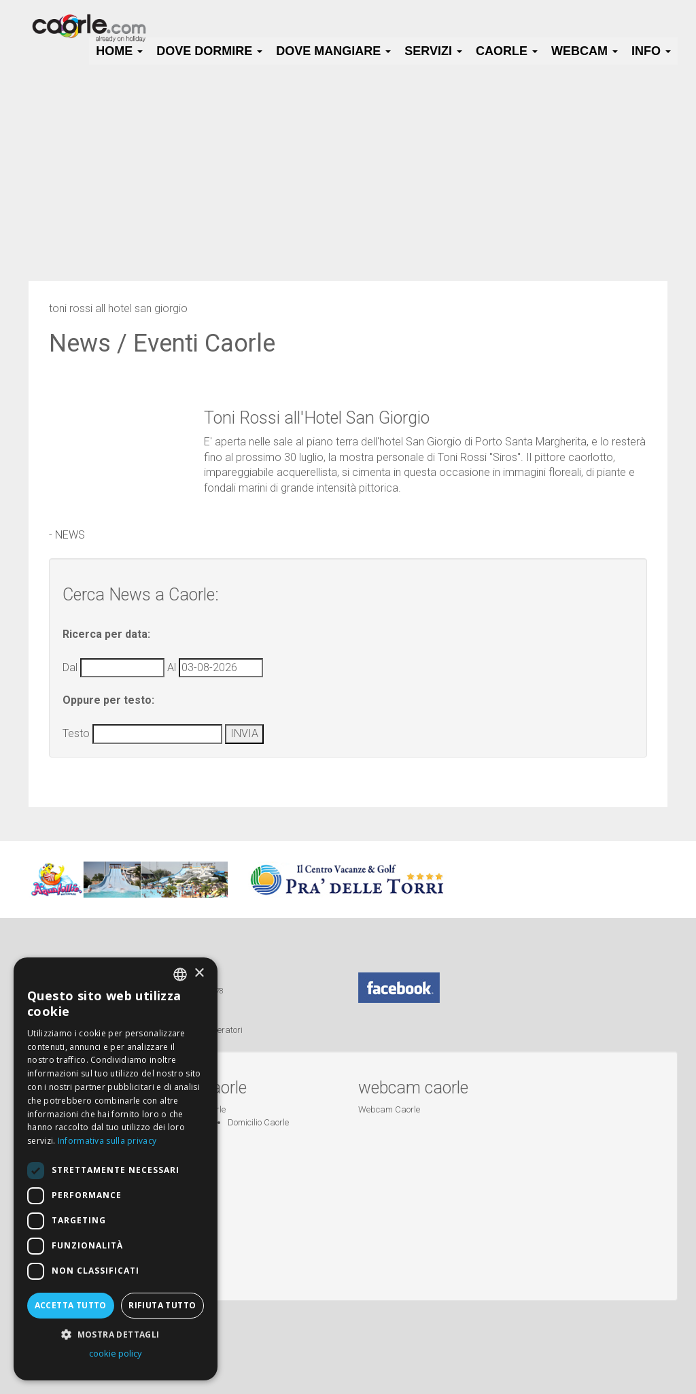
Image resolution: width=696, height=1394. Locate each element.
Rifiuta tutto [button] (162, 1305)
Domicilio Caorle (258, 1122)
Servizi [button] (433, 51)
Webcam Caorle (389, 1109)
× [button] (199, 973)
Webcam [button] (584, 51)
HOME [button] (119, 51)
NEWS (70, 534)
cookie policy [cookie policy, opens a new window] (115, 1353)
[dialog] (116, 1168)
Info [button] (651, 51)
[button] (115, 1333)
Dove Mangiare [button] (333, 51)
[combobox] (180, 974)
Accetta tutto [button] (71, 1305)
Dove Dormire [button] (209, 51)
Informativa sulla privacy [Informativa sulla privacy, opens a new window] (107, 1140)
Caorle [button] (507, 51)
